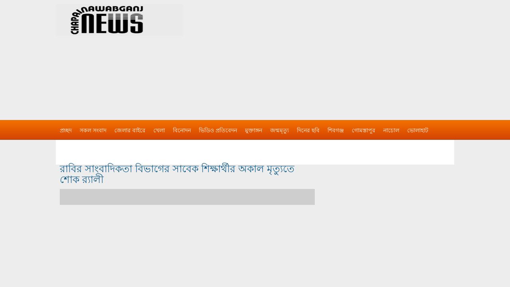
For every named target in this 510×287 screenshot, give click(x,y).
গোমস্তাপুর (363, 130)
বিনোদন (182, 130)
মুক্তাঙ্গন (253, 130)
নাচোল (391, 130)
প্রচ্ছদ (66, 130)
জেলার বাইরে (129, 130)
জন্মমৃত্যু (279, 130)
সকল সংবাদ (93, 130)
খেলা (159, 130)
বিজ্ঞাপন (69, 146)
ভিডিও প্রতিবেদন (218, 130)
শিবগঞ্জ (336, 130)
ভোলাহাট (417, 130)
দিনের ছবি (308, 130)
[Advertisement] (338, 56)
